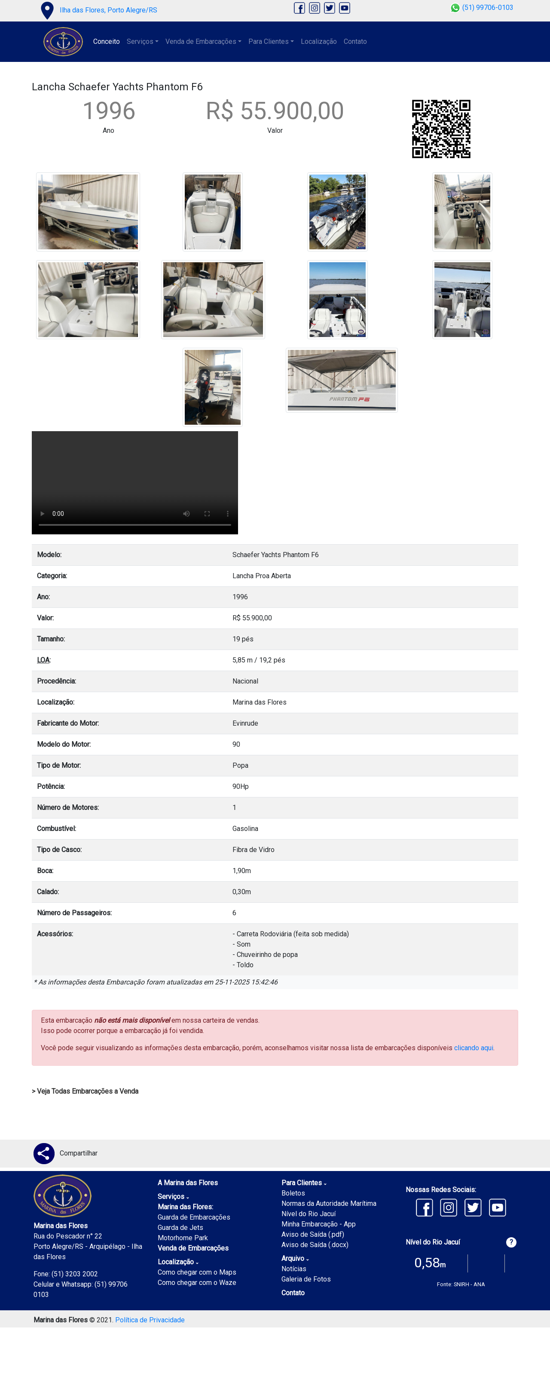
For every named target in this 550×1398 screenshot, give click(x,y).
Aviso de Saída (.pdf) (312, 1234)
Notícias (293, 1269)
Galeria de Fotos (306, 1279)
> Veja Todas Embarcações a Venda (85, 1091)
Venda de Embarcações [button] (200, 41)
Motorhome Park (183, 1238)
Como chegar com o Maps (197, 1272)
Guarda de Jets (180, 1227)
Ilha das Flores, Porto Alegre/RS (97, 10)
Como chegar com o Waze (197, 1282)
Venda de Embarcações (193, 1248)
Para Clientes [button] (268, 41)
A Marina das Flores (188, 1183)
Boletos (293, 1193)
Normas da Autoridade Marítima (328, 1203)
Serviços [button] (140, 41)
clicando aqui (473, 1048)
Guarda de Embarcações (194, 1217)
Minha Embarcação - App (318, 1224)
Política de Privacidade (150, 1320)
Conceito (106, 41)
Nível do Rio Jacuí (308, 1214)
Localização (319, 41)
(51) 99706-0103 (481, 7)
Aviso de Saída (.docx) (314, 1245)
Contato (355, 41)
